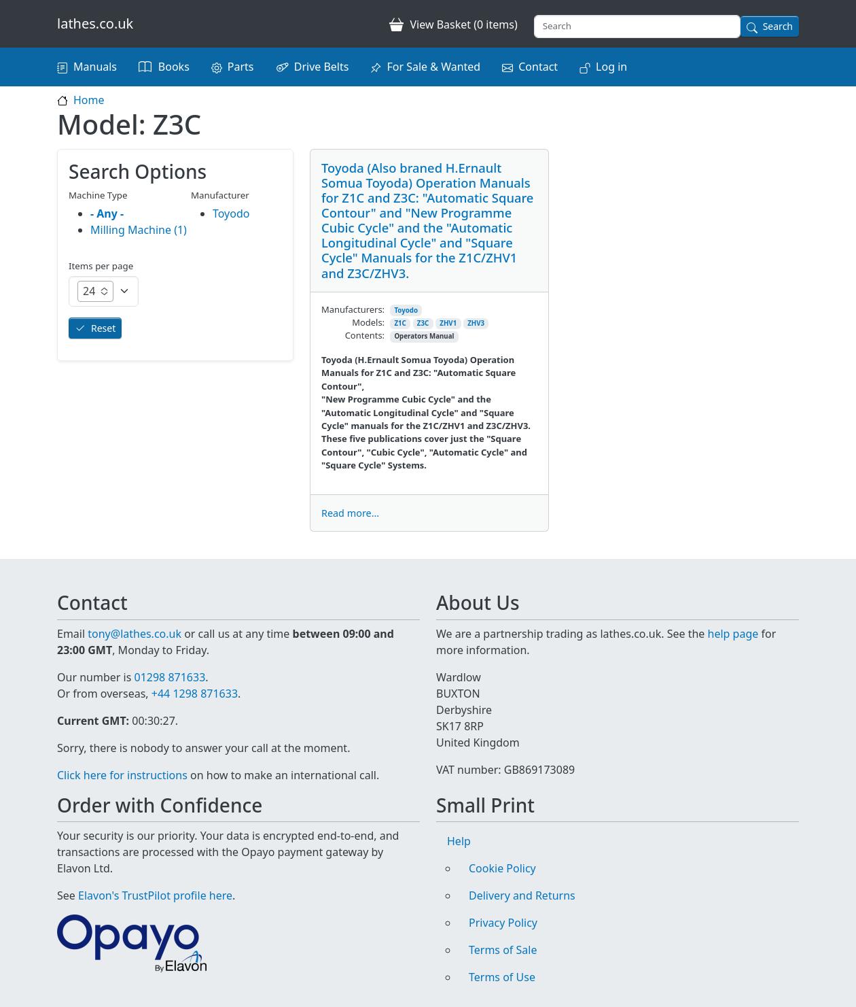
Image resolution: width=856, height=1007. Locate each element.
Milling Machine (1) (138, 229)
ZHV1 (448, 323)
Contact (538, 66)
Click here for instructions (122, 775)
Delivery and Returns (522, 895)
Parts (241, 66)
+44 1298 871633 (194, 693)
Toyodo (406, 310)
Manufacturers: (353, 309)
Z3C (423, 323)
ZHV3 (475, 323)
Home (89, 99)
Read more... (350, 513)
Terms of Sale (503, 949)
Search (778, 26)
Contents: (365, 335)
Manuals (95, 66)
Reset (103, 328)
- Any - (107, 213)
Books (174, 66)
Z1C (400, 323)
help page (733, 633)
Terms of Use (502, 977)
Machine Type (98, 195)
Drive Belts (321, 66)
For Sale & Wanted (433, 66)
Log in (611, 66)
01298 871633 (169, 677)
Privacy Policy (503, 922)
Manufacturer (220, 195)
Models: (368, 322)
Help (459, 841)
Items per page (101, 266)
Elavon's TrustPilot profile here (155, 895)
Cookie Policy (502, 868)
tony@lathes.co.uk (134, 633)
